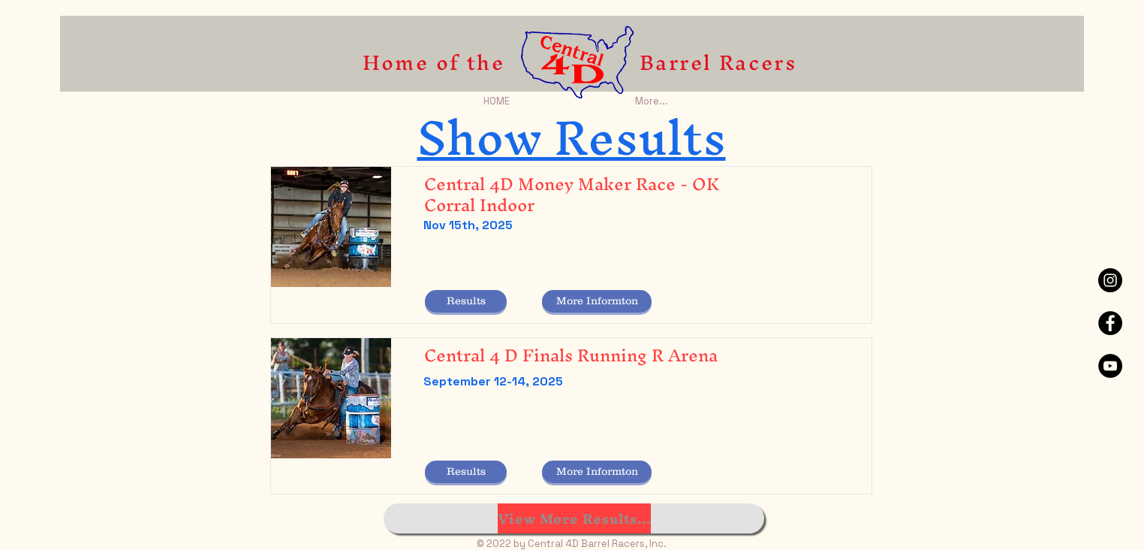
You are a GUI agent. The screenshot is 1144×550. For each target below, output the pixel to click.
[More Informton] (597, 301)
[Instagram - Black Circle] (1110, 280)
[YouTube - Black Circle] (1110, 366)
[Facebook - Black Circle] (1110, 323)
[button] (466, 301)
